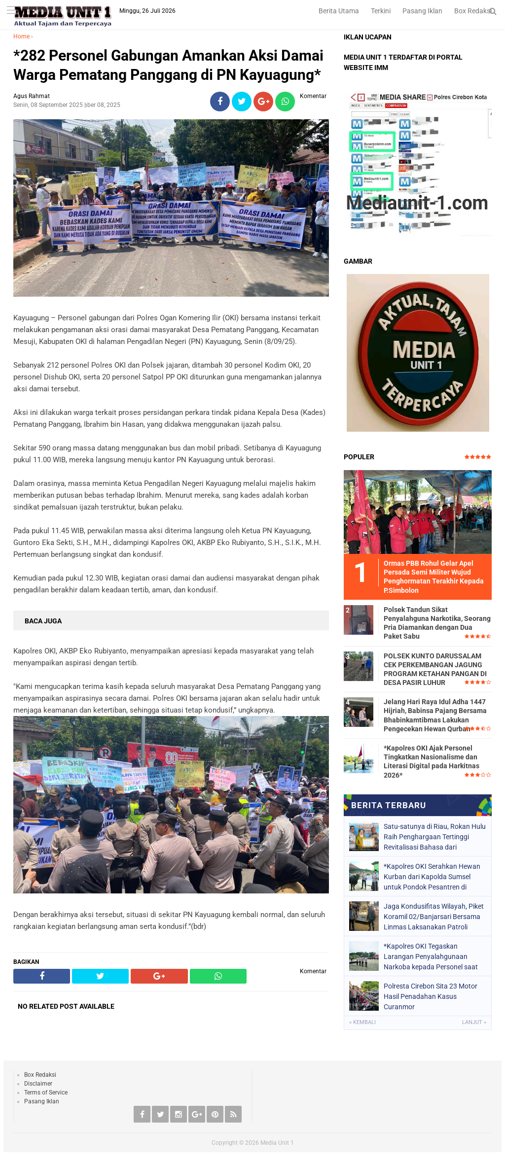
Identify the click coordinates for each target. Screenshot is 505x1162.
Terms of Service (46, 1092)
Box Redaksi (473, 11)
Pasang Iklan (422, 11)
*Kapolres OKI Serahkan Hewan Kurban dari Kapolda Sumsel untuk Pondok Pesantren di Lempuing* (432, 876)
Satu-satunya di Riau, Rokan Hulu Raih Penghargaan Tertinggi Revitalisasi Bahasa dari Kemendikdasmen (435, 836)
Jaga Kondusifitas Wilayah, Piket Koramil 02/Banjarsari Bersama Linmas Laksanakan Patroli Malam (434, 916)
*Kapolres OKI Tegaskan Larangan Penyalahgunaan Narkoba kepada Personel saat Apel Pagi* (431, 956)
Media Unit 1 (277, 1142)
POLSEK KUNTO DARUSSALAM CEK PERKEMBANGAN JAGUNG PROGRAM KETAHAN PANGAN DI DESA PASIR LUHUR (435, 669)
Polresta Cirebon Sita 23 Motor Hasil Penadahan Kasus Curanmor (430, 996)
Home (21, 36)
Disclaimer (38, 1083)
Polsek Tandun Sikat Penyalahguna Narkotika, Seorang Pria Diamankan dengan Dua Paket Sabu (437, 623)
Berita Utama (339, 11)
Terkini (381, 11)
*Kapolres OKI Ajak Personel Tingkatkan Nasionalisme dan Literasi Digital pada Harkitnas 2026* (431, 761)
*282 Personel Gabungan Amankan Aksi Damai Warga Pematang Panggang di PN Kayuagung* (168, 65)
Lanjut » (474, 1022)
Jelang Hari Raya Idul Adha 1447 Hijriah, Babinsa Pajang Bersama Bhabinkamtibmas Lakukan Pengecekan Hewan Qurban (435, 715)
